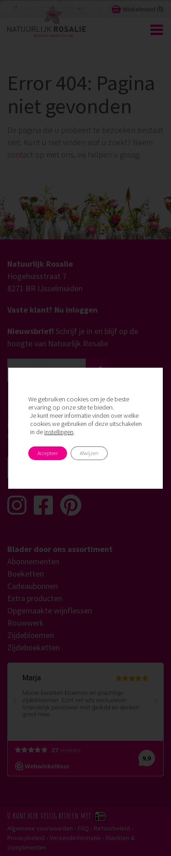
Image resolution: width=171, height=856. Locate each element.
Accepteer (47, 453)
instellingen (58, 432)
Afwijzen (89, 453)
